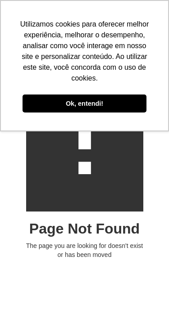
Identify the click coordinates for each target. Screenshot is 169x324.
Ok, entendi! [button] (84, 103)
